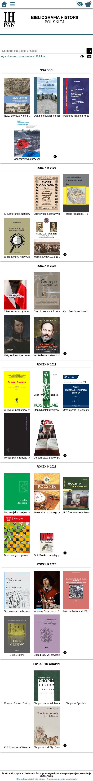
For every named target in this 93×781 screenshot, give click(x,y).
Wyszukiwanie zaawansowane (17, 56)
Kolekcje (41, 56)
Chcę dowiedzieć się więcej (30, 779)
